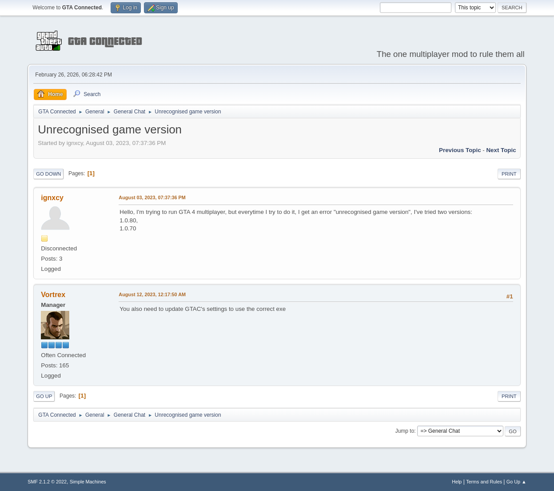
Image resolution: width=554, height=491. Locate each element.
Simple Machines (88, 481)
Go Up (44, 396)
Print (509, 174)
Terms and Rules (484, 481)
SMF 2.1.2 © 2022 (47, 481)
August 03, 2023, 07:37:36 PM (152, 197)
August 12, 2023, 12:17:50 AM (152, 294)
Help (457, 481)
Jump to (405, 431)
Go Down (48, 174)
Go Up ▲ (516, 481)
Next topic (501, 150)
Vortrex (53, 294)
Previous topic (460, 150)
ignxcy (52, 197)
